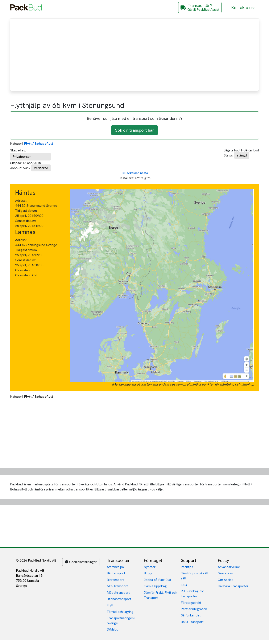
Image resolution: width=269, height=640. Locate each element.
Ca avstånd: (24, 270)
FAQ (184, 585)
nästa (144, 173)
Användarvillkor (229, 567)
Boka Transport (192, 622)
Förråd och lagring (120, 612)
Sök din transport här (134, 130)
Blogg (148, 573)
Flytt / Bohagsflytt (38, 143)
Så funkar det (190, 615)
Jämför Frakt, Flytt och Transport (160, 595)
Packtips (187, 567)
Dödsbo (112, 629)
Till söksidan (130, 173)
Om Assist (225, 580)
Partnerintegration (194, 609)
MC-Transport (117, 586)
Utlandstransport (119, 599)
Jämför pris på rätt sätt (194, 575)
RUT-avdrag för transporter (192, 593)
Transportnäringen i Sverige (121, 620)
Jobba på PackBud (157, 580)
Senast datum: (25, 221)
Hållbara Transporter (233, 586)
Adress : (21, 200)
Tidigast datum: (26, 210)
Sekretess (225, 573)
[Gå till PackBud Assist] (200, 7)
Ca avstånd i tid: (27, 275)
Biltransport (115, 580)
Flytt (110, 605)
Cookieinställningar (81, 562)
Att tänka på (115, 567)
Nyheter (150, 567)
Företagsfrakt (191, 602)
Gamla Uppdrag (155, 586)
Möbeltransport (118, 592)
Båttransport (116, 573)
